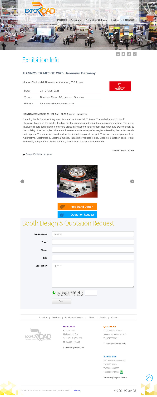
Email (44, 244)
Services (56, 319)
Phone (44, 251)
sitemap (77, 392)
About (91, 319)
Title (45, 259)
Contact (114, 319)
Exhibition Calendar (74, 319)
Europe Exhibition (34, 154)
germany (48, 154)
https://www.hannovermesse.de (57, 103)
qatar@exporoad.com (116, 345)
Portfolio (43, 319)
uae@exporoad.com (75, 349)
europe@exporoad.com (116, 379)
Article (103, 319)
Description (41, 267)
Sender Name (40, 236)
